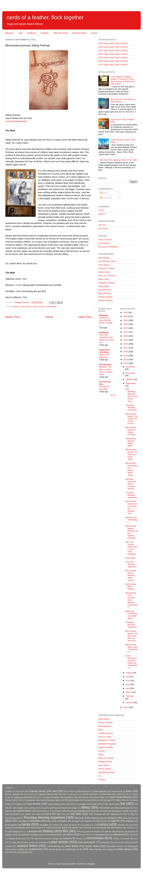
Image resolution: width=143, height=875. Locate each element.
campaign (44, 825)
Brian (100, 730)
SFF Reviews (105, 364)
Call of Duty (29, 794)
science (8, 846)
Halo (128, 800)
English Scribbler (105, 747)
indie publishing (101, 835)
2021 (125, 332)
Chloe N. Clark (104, 737)
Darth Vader (98, 797)
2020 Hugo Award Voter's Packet (113, 54)
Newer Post (12, 316)
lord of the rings (32, 839)
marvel (66, 838)
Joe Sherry (103, 228)
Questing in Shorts (120, 811)
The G (101, 210)
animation (35, 820)
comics (15, 306)
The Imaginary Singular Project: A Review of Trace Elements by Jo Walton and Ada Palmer (123, 80)
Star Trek (61, 814)
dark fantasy (116, 828)
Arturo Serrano (105, 239)
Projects (45, 33)
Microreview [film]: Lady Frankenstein (131, 648)
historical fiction (55, 835)
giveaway (131, 832)
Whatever (103, 315)
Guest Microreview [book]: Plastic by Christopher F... (131, 662)
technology (70, 849)
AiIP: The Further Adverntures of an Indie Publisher (131, 548)
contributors (20, 828)
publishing (105, 842)
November (130, 373)
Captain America (45, 794)
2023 (125, 324)
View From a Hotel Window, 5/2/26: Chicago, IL (106, 321)
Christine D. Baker (106, 268)
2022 (125, 328)
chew (55, 825)
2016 (125, 351)
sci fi (131, 842)
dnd (24, 831)
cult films (88, 828)
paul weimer (60, 842)
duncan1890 (69, 864)
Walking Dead (97, 818)
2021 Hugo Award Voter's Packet (113, 50)
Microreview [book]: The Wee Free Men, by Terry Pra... (131, 636)
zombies (24, 852)
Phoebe (103, 811)
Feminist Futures (91, 800)
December (130, 367)
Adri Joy (102, 225)
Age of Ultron (69, 791)
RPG (135, 811)
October (130, 379)
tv (81, 849)
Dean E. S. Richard (107, 275)
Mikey (101, 754)
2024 (125, 320)
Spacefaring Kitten (106, 772)
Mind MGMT (104, 808)
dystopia (32, 831)
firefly (79, 832)
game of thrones (93, 831)
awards (88, 821)
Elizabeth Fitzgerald (107, 744)
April (128, 688)
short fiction (72, 846)
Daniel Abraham (52, 797)
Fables (76, 800)
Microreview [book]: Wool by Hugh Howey (130, 575)
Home (94, 33)
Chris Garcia (103, 265)
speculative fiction (115, 846)
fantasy (48, 831)
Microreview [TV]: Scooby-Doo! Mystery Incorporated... (131, 600)
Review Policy (80, 33)
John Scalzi (18, 808)
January (130, 702)
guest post (39, 835)
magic (55, 838)
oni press (42, 842)
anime (49, 821)
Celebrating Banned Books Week (130, 442)
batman (116, 820)
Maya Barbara (104, 293)
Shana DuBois (104, 769)
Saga (38, 814)
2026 (125, 312)
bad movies (101, 821)
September (131, 383)
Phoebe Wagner (105, 297)
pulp (115, 842)
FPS (67, 800)
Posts (104, 193)
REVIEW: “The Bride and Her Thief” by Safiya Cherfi (105, 370)
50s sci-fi (20, 791)
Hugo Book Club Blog (104, 351)
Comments (106, 198)
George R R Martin (112, 800)
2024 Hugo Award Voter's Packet (113, 43)
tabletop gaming (55, 849)
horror (70, 834)
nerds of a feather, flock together (45, 17)
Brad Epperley (104, 726)
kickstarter (134, 835)
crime (48, 828)
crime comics (26, 306)
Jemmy (101, 751)
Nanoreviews (24, 810)
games (108, 831)
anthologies (62, 821)
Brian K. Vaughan (12, 794)
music (126, 838)
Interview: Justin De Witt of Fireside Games (130, 484)
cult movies (101, 828)
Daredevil (68, 797)
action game (128, 818)
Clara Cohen (104, 272)
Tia (99, 776)
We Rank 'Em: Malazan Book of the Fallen (118, 160)
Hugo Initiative (54, 804)
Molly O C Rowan (106, 758)
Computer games (72, 794)
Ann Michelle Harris (107, 261)
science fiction (27, 846)
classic (65, 825)
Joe (122, 803)
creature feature (36, 828)
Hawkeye (19, 804)
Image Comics (97, 804)
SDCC (28, 814)
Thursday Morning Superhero (131, 407)
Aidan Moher (104, 719)
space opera (92, 846)
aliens (8, 820)
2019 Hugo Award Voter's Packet (113, 57)
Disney (8, 800)
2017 (125, 348)
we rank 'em (10, 852)
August (129, 673)
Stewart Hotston (105, 300)
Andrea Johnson (105, 722)
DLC (39, 797)
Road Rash (130, 558)
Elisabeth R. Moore (106, 740)
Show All (113, 395)
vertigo (109, 849)
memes (79, 839)
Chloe (60, 794)
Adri (54, 791)
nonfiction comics (28, 842)
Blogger (91, 864)
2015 (125, 355)
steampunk (133, 846)
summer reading (17, 849)
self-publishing (54, 846)
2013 (125, 363)
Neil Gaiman (42, 811)
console (120, 825)
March (129, 692)
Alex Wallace (104, 258)
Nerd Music (56, 811)
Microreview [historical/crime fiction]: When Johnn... (131, 469)
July (128, 676)
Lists (20, 33)
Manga (74, 808)
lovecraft (45, 839)
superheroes (36, 849)
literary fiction (15, 838)
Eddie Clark (103, 279)
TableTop (114, 814)
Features (31, 33)
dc (6, 831)
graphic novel (11, 835)
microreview (51, 306)
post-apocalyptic (86, 842)
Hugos (83, 804)
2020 (125, 336)
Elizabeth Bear (53, 800)
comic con (88, 825)
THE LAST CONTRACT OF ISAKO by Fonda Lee (106, 338)
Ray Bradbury (15, 814)
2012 (125, 707)
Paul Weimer (104, 243)
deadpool (16, 832)
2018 (125, 344)
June (128, 680)
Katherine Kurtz (34, 808)
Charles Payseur (105, 733)
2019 (125, 340)
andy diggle (22, 821)
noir (14, 842)
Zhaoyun (102, 779)
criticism (75, 828)
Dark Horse (83, 797)
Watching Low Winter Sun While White (131, 615)
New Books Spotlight (76, 811)
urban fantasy (95, 849)
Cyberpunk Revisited (23, 797)
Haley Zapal (103, 286)
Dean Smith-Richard (120, 797)
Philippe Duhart (105, 762)
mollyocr (116, 839)
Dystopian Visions (34, 800)
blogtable (129, 821)
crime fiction (61, 828)
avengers (76, 821)
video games (124, 849)
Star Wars (75, 814)
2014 (125, 359)
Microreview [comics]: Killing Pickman (130, 431)
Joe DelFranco (104, 290)
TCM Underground (97, 814)
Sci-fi (48, 814)
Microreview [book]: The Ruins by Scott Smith (131, 454)
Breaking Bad (116, 791)
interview (118, 834)
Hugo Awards (33, 803)
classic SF (76, 825)
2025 (125, 316)
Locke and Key (50, 808)
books (26, 824)
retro (123, 842)
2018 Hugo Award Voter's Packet (113, 61)
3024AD (8, 791)
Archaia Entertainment (16, 121)
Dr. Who (19, 800)
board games (11, 825)
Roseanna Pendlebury (108, 247)
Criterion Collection (89, 794)
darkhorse (131, 828)
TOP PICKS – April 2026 (105, 387)
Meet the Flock (60, 33)
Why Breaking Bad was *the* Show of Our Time (131, 395)
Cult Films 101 (122, 794)
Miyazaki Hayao (122, 808)
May (128, 684)
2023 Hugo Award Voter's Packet (113, 47)
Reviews (9, 33)
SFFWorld (104, 332)
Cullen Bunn (106, 794)
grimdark (26, 835)
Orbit (92, 811)
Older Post (85, 316)
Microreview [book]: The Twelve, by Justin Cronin (131, 419)
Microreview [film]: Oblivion (130, 586)
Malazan (65, 808)
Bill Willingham (84, 791)
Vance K (102, 214)
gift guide (119, 832)
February (130, 696)
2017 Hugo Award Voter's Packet (113, 64)
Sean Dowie (103, 765)
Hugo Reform (70, 804)
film (65, 831)
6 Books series (37, 791)
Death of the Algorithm (104, 355)
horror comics (39, 306)
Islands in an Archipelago (131, 519)
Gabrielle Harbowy (106, 283)
